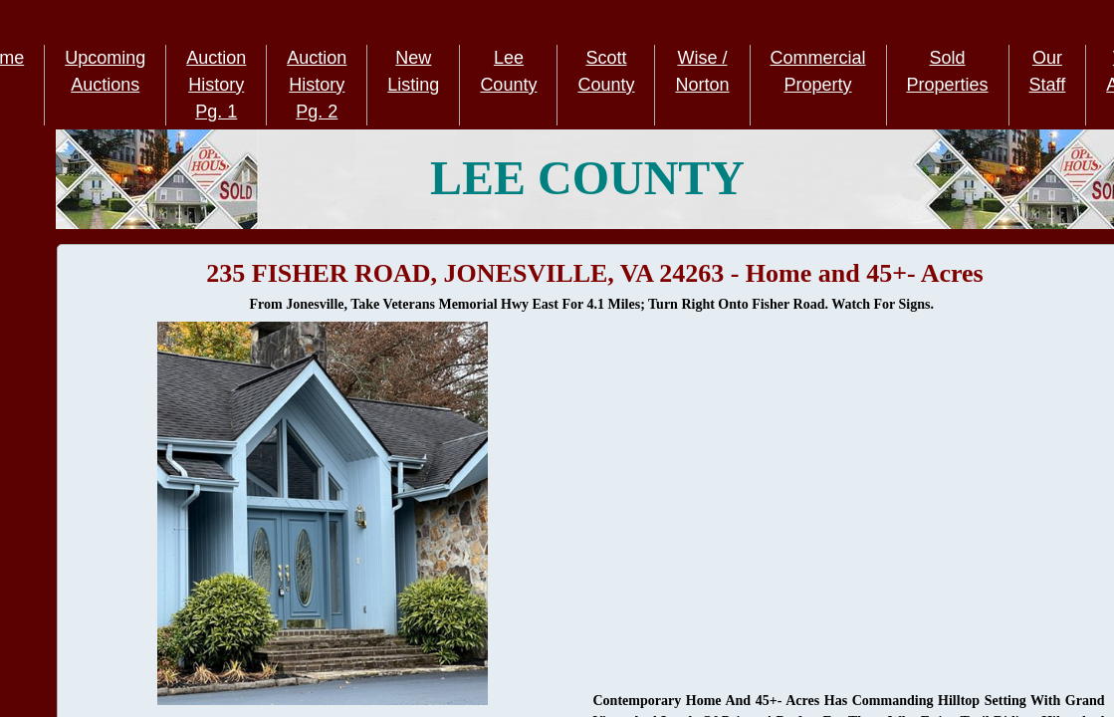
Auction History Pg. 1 (216, 84)
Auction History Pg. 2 (316, 84)
